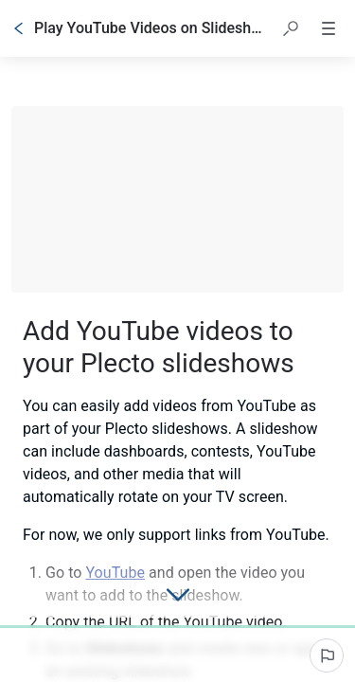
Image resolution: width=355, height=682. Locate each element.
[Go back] (19, 28)
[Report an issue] (327, 655)
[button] (290, 28)
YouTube (115, 573)
